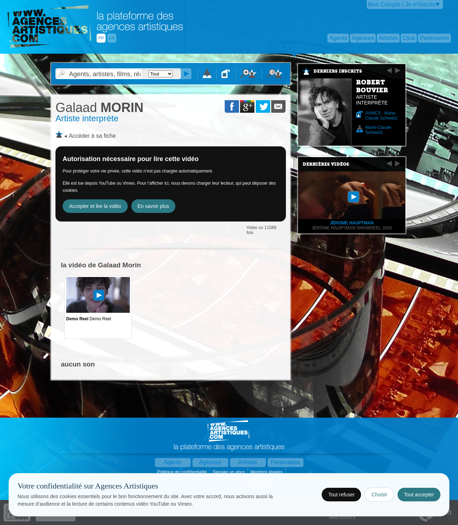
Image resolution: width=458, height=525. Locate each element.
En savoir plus (153, 206)
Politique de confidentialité (182, 472)
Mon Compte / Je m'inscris (401, 4)
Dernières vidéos (326, 164)
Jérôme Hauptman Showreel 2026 (351, 227)
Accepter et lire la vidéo (95, 206)
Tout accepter (419, 494)
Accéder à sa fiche (92, 136)
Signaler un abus (229, 472)
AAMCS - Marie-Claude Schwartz (381, 116)
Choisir (379, 494)
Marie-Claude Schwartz (378, 130)
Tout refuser (341, 494)
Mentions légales (266, 472)
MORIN (99, 107)
